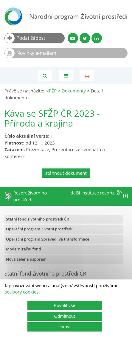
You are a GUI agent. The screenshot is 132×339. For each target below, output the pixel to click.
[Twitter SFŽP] (85, 38)
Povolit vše (64, 305)
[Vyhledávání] (45, 75)
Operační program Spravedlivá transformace (47, 239)
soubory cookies (22, 292)
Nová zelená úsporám (26, 259)
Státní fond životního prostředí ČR (37, 219)
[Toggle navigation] (66, 75)
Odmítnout (64, 316)
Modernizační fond (23, 249)
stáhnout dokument (66, 173)
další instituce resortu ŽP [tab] (99, 196)
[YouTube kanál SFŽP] (73, 38)
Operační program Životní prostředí (39, 229)
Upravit (65, 326)
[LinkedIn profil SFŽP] (96, 38)
